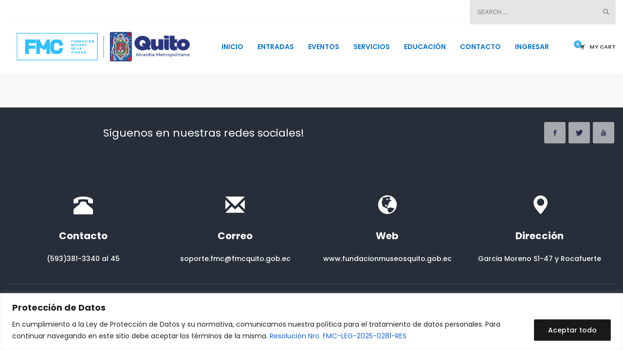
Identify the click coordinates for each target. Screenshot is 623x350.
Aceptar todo (572, 330)
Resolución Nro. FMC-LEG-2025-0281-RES (338, 336)
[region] (311, 321)
